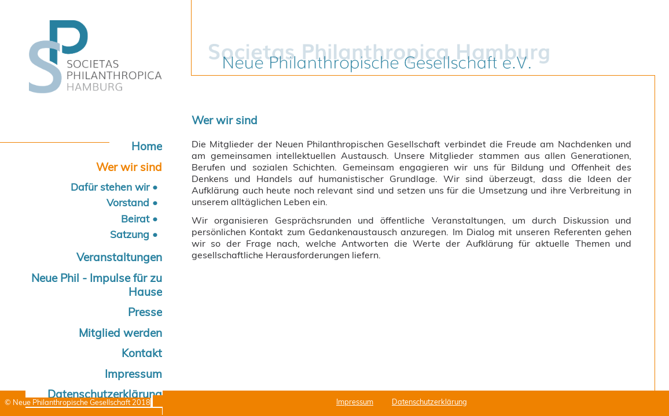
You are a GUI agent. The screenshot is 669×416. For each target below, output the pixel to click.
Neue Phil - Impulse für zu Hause (96, 285)
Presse (145, 312)
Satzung (129, 234)
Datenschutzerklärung (429, 401)
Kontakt (142, 353)
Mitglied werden (120, 333)
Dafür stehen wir (110, 186)
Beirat (135, 218)
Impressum (133, 374)
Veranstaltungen (119, 257)
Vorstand (127, 202)
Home (146, 146)
